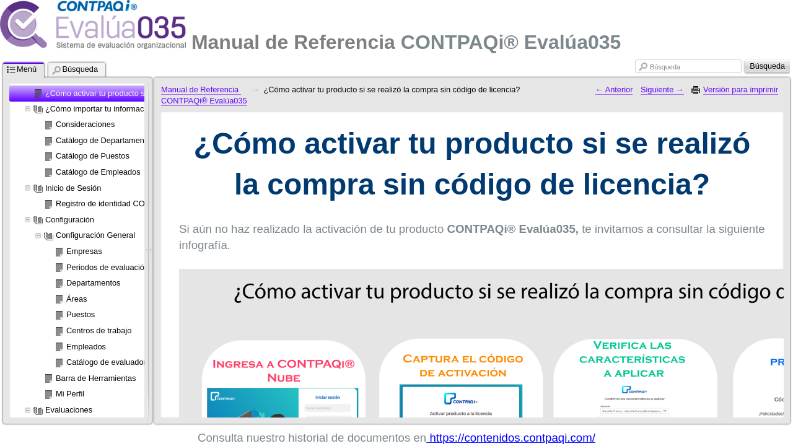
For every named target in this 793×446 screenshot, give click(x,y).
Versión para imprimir (740, 89)
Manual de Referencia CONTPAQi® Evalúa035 (204, 95)
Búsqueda (665, 67)
